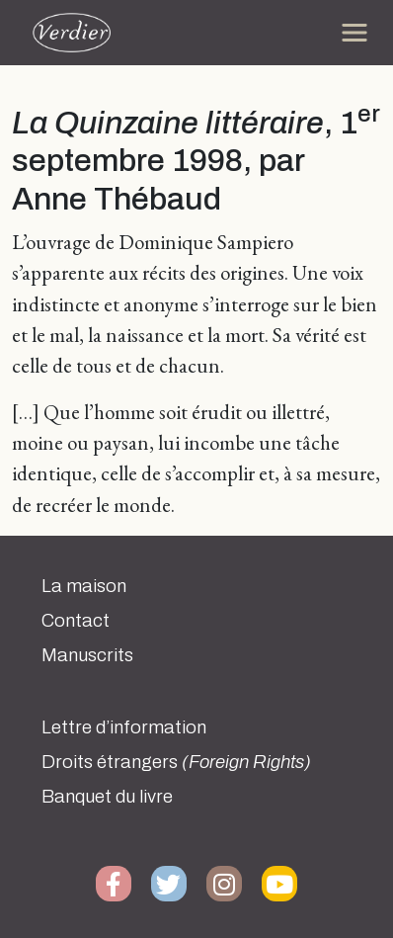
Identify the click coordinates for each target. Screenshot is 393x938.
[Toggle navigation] (354, 32)
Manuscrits (87, 655)
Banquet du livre (107, 797)
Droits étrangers (176, 762)
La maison (83, 586)
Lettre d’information (123, 727)
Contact (75, 621)
